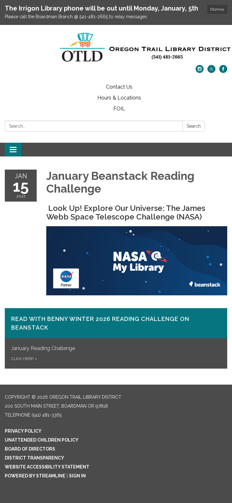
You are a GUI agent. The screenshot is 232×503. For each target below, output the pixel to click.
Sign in (77, 475)
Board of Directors (30, 448)
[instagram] (200, 71)
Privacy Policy (23, 431)
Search (194, 126)
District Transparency (34, 457)
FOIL (119, 109)
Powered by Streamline (35, 475)
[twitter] (211, 71)
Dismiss (217, 9)
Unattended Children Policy (42, 440)
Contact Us (119, 87)
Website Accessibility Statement (47, 466)
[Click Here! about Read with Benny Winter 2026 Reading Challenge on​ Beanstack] (116, 338)
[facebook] (223, 71)
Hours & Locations (119, 98)
